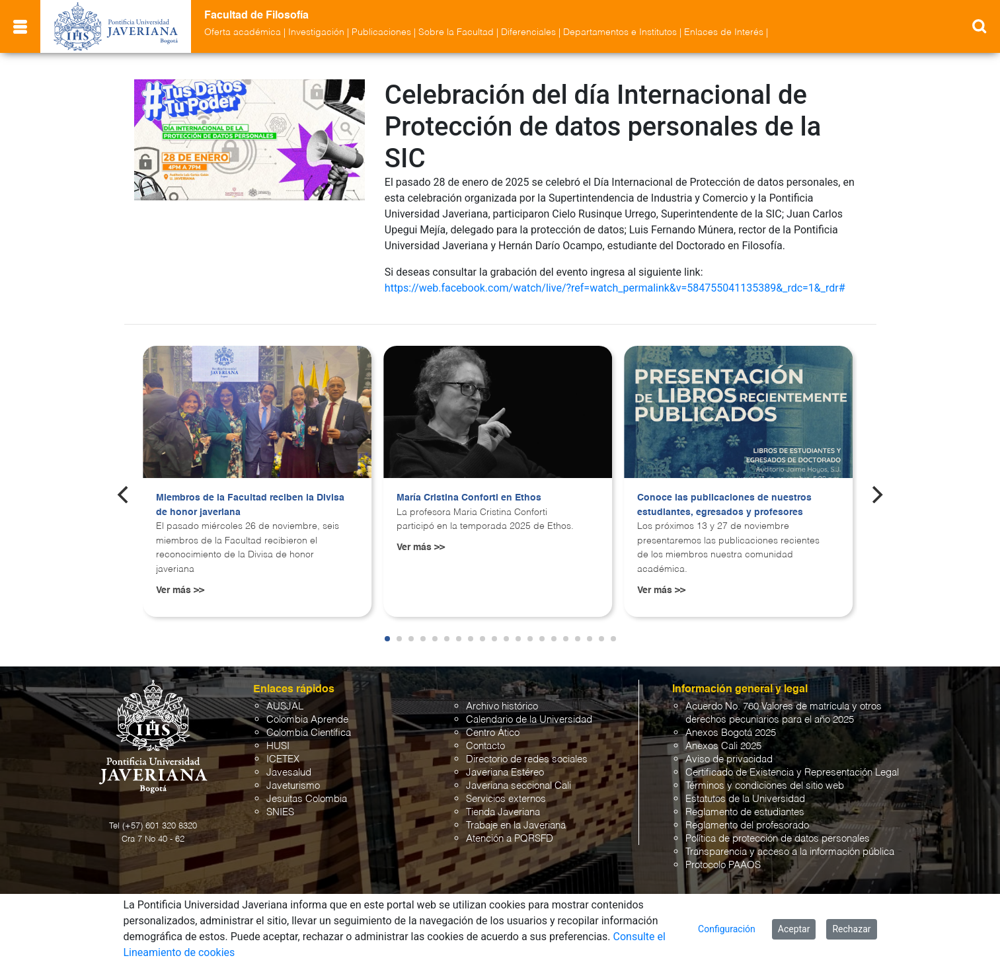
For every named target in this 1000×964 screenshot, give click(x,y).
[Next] (875, 494)
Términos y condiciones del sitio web (764, 786)
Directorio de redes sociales (527, 759)
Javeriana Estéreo (505, 773)
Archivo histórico (502, 706)
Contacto (485, 746)
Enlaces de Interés (723, 32)
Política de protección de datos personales (777, 839)
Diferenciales (528, 32)
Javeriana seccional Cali (518, 786)
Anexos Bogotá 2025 (730, 733)
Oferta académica (242, 32)
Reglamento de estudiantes (744, 812)
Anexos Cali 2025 (723, 746)
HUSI (277, 746)
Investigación (316, 32)
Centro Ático (492, 733)
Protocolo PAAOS (723, 865)
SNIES (280, 812)
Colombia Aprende (307, 720)
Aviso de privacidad (729, 759)
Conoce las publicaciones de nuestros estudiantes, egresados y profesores (724, 505)
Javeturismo (293, 786)
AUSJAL (284, 706)
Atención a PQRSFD (509, 839)
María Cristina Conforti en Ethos (469, 497)
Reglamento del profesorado (747, 825)
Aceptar (794, 929)
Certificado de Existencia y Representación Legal (792, 773)
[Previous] (124, 494)
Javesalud (288, 773)
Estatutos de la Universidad (745, 799)
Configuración (726, 929)
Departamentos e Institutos (620, 32)
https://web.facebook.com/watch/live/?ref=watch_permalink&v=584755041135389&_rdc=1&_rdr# (615, 288)
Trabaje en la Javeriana (516, 825)
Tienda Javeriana (503, 812)
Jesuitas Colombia (306, 799)
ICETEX (282, 759)
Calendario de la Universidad (529, 720)
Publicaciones (381, 32)
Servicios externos (506, 799)
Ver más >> (180, 590)
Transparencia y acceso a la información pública (789, 852)
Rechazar (851, 929)
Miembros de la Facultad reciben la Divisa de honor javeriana (250, 505)
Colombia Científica (308, 733)
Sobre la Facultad (456, 32)
